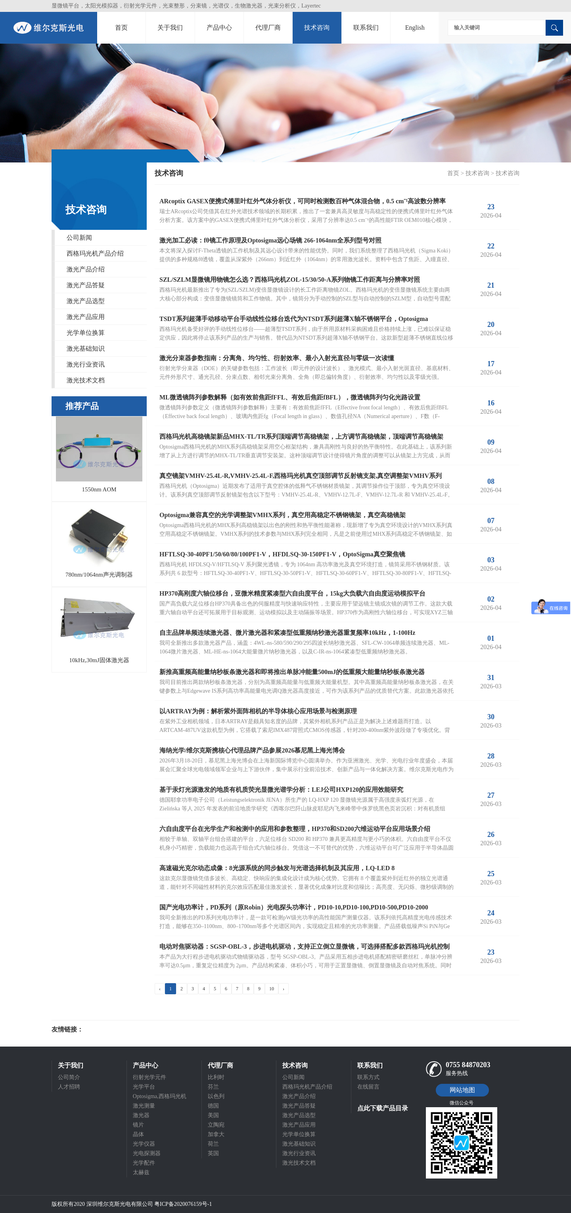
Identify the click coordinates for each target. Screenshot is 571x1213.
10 (271, 988)
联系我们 (366, 27)
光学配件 (144, 1163)
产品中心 (219, 27)
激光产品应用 (86, 316)
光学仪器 (144, 1144)
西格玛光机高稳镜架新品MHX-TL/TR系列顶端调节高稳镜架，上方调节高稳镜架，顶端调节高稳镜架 (301, 436)
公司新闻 (79, 237)
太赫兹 (141, 1172)
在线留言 (368, 1087)
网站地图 (462, 1090)
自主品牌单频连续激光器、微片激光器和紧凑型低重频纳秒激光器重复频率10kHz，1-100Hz (287, 632)
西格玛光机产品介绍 (95, 253)
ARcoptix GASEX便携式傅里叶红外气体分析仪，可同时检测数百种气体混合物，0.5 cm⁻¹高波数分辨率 (302, 201)
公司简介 (69, 1077)
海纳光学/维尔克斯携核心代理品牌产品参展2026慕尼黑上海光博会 (252, 750)
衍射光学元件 (149, 1077)
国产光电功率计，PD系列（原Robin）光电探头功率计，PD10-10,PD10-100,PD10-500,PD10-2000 (293, 907)
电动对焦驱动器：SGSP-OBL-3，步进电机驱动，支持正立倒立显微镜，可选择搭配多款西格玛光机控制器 (304, 948)
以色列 (216, 1096)
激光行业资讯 (86, 364)
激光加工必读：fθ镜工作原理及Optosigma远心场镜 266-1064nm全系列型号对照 (270, 240)
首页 (121, 27)
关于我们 (170, 27)
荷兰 (213, 1144)
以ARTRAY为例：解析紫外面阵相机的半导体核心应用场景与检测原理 (258, 711)
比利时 (216, 1077)
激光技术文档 (86, 380)
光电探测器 (147, 1153)
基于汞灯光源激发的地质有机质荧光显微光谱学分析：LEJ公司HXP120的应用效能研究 (281, 789)
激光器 (141, 1115)
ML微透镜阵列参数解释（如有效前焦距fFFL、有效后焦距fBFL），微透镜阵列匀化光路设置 (289, 397)
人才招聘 (69, 1087)
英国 (213, 1153)
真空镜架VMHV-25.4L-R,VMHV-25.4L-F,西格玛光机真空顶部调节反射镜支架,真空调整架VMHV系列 (300, 475)
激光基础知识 (86, 348)
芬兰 (213, 1087)
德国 (213, 1106)
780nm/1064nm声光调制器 (99, 574)
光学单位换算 (86, 332)
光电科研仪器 (107, 1029)
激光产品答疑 (86, 285)
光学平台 (144, 1087)
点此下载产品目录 (382, 1108)
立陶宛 (216, 1125)
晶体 (138, 1134)
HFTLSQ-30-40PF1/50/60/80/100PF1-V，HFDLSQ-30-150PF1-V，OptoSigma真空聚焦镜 (282, 554)
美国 (213, 1115)
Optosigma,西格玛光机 (159, 1096)
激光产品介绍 (86, 269)
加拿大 (216, 1134)
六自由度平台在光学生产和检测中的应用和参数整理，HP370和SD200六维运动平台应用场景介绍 (294, 828)
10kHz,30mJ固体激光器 (99, 660)
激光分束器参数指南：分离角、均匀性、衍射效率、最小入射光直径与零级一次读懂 (276, 358)
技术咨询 (317, 27)
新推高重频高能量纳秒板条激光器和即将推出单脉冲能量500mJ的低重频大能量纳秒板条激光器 (292, 672)
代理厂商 (268, 27)
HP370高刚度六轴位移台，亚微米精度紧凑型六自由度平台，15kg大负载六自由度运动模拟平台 (292, 593)
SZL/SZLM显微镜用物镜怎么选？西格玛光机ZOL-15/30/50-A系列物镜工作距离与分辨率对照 (289, 279)
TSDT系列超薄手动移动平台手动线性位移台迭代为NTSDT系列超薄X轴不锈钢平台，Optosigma (293, 318)
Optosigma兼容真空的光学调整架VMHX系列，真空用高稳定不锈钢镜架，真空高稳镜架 (282, 515)
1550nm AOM (99, 489)
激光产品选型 (86, 301)
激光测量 (144, 1106)
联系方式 (368, 1077)
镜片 (138, 1125)
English (415, 27)
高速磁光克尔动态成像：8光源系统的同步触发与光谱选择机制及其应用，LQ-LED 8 (277, 868)
